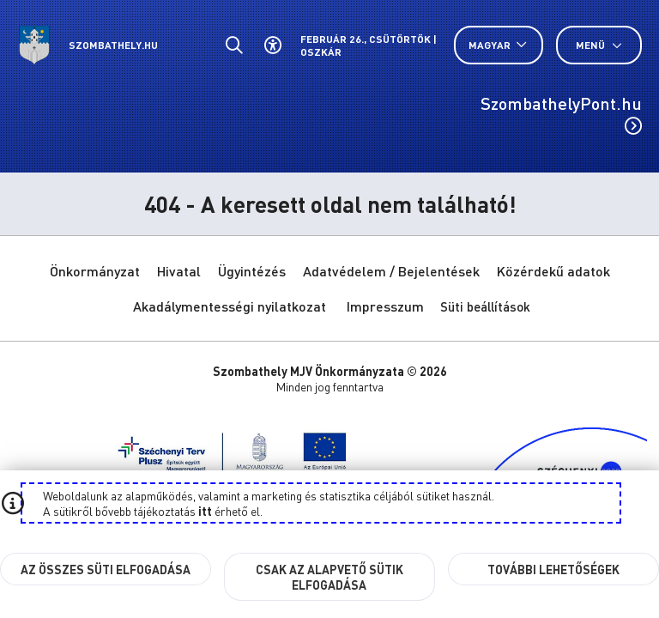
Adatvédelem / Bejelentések (391, 271)
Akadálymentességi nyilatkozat (229, 306)
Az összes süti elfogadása (105, 569)
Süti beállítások (485, 306)
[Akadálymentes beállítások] (272, 45)
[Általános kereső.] (234, 45)
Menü (599, 45)
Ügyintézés (252, 271)
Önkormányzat (95, 271)
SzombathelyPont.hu (561, 113)
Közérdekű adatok (553, 271)
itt (205, 510)
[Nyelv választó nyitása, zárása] (498, 45)
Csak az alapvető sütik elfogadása (329, 576)
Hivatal (179, 271)
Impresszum (385, 306)
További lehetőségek (553, 569)
